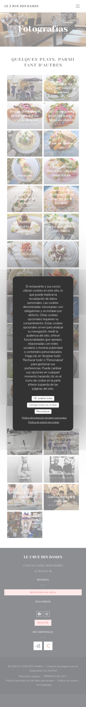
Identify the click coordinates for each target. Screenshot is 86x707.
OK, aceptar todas (43, 398)
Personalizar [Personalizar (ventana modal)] (43, 411)
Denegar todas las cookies (43, 405)
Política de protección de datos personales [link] (44, 418)
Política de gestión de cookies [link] (43, 422)
